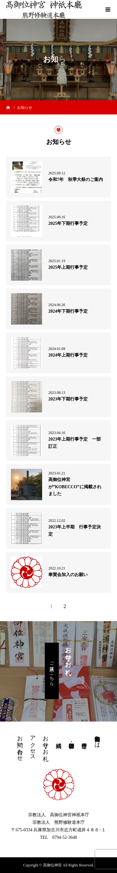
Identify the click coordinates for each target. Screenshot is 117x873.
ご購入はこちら (52, 671)
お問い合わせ (20, 745)
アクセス (33, 745)
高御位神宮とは (97, 738)
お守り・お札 (45, 742)
